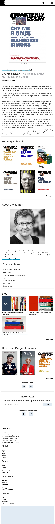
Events (4, 499)
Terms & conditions (7, 489)
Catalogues (5, 486)
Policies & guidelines (8, 503)
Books (3, 465)
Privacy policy (6, 488)
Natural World (28, 70)
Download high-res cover (27, 63)
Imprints (4, 467)
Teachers (4, 480)
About (3, 450)
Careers (4, 457)
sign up (47, 404)
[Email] (23, 404)
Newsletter (5, 501)
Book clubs (5, 482)
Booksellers (5, 484)
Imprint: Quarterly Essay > (15, 70)
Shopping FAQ (6, 471)
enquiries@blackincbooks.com (10, 442)
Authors (4, 469)
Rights (3, 453)
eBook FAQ (5, 472)
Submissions (5, 452)
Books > (4, 70)
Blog (4, 293)
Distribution (5, 455)
